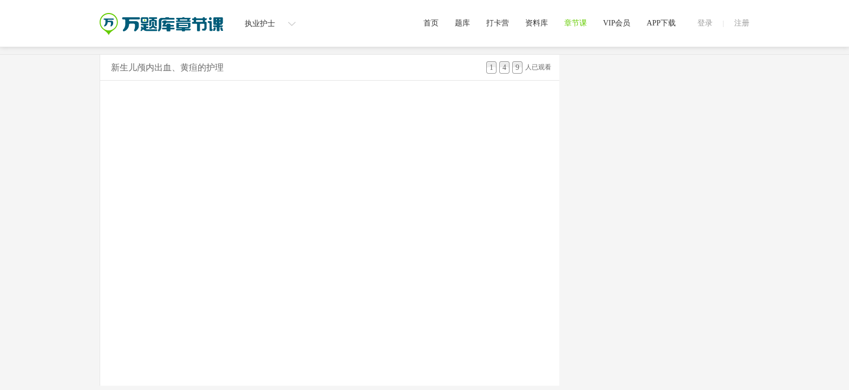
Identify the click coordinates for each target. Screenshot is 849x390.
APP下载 (661, 23)
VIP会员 (617, 23)
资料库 (536, 23)
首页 (431, 23)
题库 (462, 23)
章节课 (575, 23)
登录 (705, 23)
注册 (741, 23)
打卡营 (497, 23)
